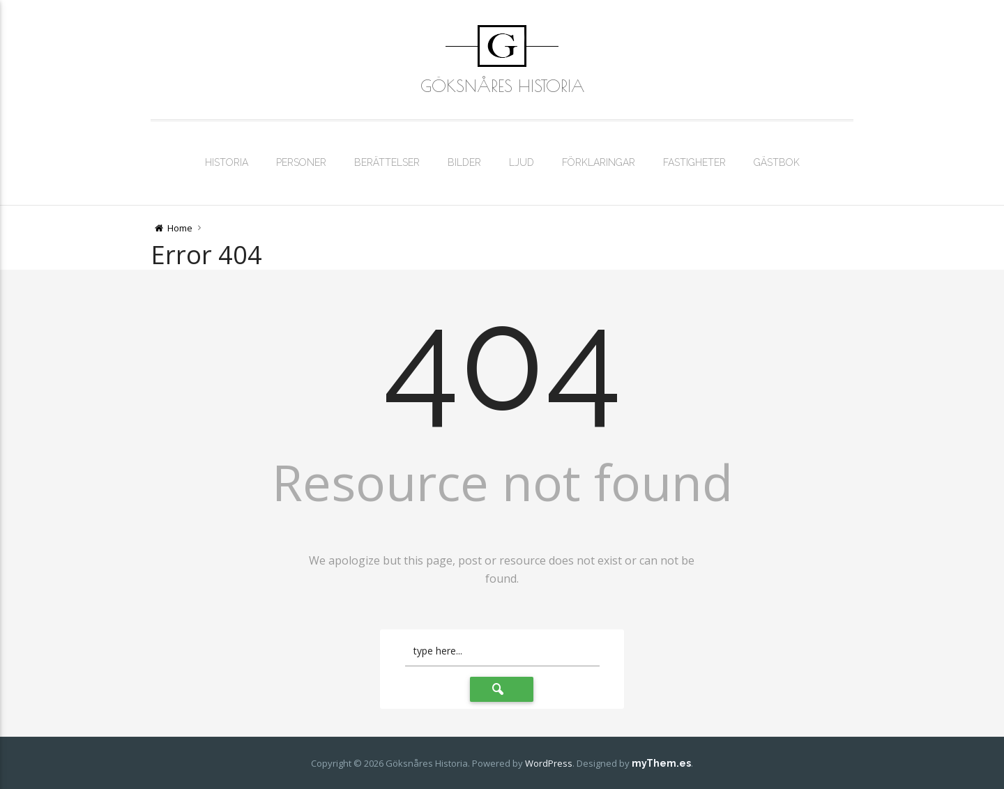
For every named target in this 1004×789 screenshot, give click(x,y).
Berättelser (387, 162)
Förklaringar (598, 162)
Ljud (521, 162)
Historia (226, 162)
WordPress (548, 763)
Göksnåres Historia (502, 85)
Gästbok (777, 162)
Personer (301, 162)
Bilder (464, 162)
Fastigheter (694, 162)
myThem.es (661, 763)
